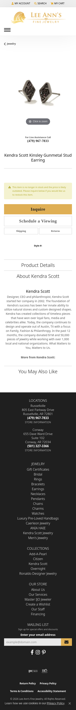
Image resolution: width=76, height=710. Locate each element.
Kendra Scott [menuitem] (38, 563)
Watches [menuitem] (38, 513)
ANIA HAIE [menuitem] (38, 528)
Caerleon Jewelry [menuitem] (38, 523)
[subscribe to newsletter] (66, 642)
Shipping (21, 231)
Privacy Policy (48, 683)
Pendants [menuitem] (38, 498)
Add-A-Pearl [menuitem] (38, 554)
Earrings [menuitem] (38, 489)
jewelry (11, 43)
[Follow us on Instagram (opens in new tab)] (38, 652)
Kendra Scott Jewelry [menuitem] (38, 533)
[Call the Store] (38, 418)
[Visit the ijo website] (32, 671)
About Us (38, 589)
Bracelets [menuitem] (38, 484)
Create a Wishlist (38, 604)
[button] (21, 3)
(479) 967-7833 (38, 141)
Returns (55, 231)
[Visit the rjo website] (45, 671)
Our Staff (38, 609)
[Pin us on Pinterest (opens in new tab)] (44, 652)
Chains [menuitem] (38, 503)
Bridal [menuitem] (38, 474)
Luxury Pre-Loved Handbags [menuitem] (38, 518)
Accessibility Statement (51, 691)
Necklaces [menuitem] (38, 494)
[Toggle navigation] (7, 30)
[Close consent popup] (70, 703)
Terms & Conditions (21, 691)
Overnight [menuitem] (38, 568)
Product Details (38, 265)
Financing (38, 614)
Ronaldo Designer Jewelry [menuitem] (38, 573)
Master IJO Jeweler (38, 599)
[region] (38, 92)
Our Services (38, 594)
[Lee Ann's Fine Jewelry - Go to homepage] (38, 17)
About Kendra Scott (38, 276)
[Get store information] (38, 422)
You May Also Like (37, 371)
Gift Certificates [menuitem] (38, 469)
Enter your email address (38, 635)
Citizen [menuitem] (38, 559)
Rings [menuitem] (38, 479)
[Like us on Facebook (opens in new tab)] (32, 652)
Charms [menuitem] (38, 508)
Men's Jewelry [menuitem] (38, 538)
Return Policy (28, 683)
